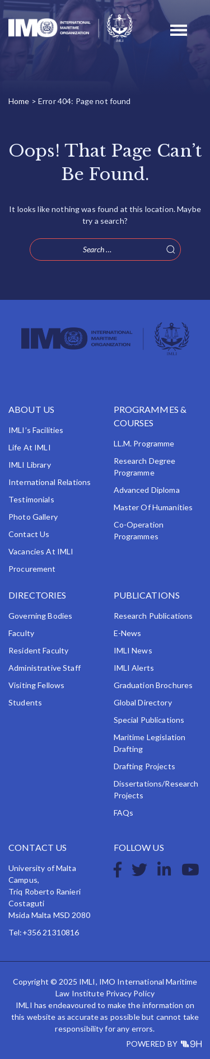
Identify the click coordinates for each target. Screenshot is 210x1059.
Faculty (21, 633)
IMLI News (133, 650)
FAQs (124, 812)
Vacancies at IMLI (40, 551)
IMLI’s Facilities (35, 430)
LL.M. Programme (144, 443)
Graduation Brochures (153, 685)
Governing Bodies (40, 615)
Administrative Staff (44, 667)
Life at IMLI (29, 447)
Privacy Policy (130, 993)
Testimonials (31, 499)
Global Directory (143, 702)
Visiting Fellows (36, 685)
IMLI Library (29, 464)
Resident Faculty (38, 650)
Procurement (32, 568)
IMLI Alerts (134, 667)
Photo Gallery (33, 516)
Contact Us (28, 534)
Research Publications (153, 615)
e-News (128, 633)
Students (25, 702)
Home (19, 101)
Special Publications (149, 719)
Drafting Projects (144, 766)
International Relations (49, 482)
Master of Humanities (153, 507)
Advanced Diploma (147, 490)
